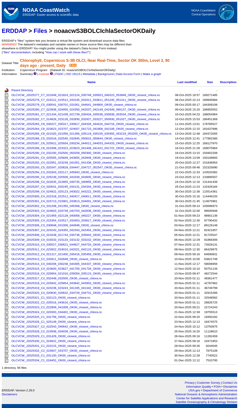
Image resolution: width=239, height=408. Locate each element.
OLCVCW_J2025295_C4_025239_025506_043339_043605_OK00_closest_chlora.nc (68, 177)
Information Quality (199, 386)
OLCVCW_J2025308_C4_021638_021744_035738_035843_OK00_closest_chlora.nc (68, 235)
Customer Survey (208, 382)
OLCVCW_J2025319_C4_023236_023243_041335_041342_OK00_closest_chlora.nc (68, 288)
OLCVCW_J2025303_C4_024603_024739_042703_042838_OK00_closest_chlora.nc (68, 210)
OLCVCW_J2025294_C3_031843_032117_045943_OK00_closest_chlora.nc (62, 172)
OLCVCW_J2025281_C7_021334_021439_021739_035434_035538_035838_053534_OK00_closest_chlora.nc (85, 114)
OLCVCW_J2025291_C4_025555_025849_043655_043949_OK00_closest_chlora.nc (68, 157)
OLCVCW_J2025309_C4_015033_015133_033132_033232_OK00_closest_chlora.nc (68, 239)
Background (106, 74)
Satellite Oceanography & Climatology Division (206, 402)
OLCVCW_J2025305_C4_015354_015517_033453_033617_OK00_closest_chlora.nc (68, 220)
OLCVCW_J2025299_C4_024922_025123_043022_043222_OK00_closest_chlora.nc (68, 191)
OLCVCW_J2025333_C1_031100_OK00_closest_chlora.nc (50, 355)
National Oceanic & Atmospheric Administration (206, 394)
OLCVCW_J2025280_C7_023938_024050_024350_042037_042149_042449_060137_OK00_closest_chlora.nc (85, 109)
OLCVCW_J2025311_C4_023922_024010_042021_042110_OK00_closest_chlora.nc (68, 249)
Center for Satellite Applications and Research (206, 398)
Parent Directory (22, 90)
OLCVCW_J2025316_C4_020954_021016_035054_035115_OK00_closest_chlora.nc (68, 273)
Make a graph (152, 74)
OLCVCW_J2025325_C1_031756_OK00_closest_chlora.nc (50, 317)
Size (210, 82)
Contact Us (230, 382)
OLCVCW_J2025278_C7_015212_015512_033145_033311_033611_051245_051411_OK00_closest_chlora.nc (85, 100)
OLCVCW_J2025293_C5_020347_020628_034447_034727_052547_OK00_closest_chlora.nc (74, 167)
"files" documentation (17, 52)
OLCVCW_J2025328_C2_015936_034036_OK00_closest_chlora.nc (56, 331)
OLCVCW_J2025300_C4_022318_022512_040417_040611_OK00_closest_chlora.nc (68, 196)
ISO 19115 (73, 74)
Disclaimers (9, 394)
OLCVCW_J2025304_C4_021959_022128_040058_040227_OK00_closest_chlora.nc (68, 215)
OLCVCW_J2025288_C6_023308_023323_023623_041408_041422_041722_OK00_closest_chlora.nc (79, 148)
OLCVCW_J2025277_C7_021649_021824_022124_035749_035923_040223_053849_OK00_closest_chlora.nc (85, 95)
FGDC (59, 74)
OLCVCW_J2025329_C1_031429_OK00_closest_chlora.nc (50, 336)
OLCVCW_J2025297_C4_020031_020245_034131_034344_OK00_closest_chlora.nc (68, 186)
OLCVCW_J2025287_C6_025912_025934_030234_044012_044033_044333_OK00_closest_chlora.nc (79, 143)
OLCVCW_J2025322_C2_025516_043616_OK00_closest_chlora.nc (56, 302)
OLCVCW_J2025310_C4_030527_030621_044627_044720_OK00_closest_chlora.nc (68, 244)
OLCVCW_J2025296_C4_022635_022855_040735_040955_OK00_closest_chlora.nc (68, 182)
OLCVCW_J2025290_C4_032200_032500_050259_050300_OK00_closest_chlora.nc (68, 153)
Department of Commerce (220, 390)
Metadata (89, 74)
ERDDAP (14, 30)
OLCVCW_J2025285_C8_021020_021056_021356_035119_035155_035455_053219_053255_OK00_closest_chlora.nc (91, 133)
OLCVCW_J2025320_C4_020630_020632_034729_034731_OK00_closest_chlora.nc (68, 292)
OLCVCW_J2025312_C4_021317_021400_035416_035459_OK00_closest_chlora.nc (68, 254)
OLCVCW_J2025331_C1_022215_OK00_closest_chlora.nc (50, 345)
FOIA (217, 386)
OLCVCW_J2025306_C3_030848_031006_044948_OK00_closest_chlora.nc (62, 225)
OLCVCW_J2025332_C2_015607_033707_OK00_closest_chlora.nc (56, 350)
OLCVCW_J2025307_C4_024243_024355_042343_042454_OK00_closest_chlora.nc (68, 230)
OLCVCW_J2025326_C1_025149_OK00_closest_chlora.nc (50, 321)
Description (228, 82)
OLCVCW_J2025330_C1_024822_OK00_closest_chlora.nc (50, 341)
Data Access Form (128, 74)
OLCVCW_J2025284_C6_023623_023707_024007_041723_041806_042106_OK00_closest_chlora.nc (79, 128)
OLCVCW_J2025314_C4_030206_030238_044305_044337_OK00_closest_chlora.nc (68, 263)
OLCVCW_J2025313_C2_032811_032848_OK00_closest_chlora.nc (56, 259)
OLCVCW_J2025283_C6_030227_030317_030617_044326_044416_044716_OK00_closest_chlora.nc (79, 124)
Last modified (187, 82)
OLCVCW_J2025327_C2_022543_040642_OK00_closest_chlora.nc (56, 326)
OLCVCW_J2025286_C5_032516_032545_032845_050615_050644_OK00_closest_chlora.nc (74, 138)
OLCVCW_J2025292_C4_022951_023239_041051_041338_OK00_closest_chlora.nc (68, 162)
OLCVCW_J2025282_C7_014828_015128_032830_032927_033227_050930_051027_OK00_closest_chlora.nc (85, 119)
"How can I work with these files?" (67, 52)
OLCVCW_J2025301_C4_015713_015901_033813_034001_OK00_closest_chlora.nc (68, 201)
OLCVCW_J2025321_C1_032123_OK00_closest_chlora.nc (50, 297)
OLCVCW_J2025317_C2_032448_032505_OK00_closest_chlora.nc (56, 278)
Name (92, 82)
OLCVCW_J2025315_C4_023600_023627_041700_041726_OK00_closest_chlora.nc (68, 268)
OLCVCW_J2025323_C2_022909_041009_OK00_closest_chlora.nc (56, 307)
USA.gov (195, 390)
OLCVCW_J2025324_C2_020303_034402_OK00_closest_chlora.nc (56, 312)
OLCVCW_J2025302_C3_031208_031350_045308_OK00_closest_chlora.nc (62, 206)
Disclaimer (230, 386)
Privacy (190, 382)
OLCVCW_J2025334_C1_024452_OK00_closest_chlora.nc (50, 360)
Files (40, 30)
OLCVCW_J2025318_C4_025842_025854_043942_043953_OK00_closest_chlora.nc (68, 283)
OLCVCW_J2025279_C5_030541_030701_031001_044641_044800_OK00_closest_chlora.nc (74, 104)
